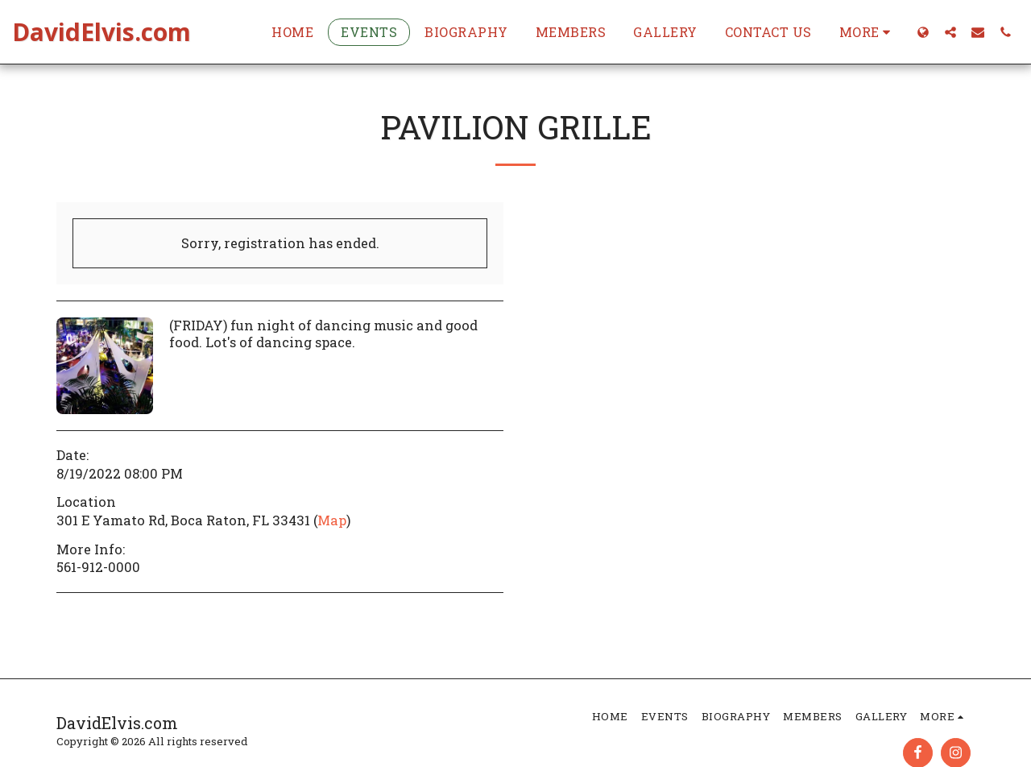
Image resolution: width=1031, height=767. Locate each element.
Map (331, 520)
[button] (950, 32)
